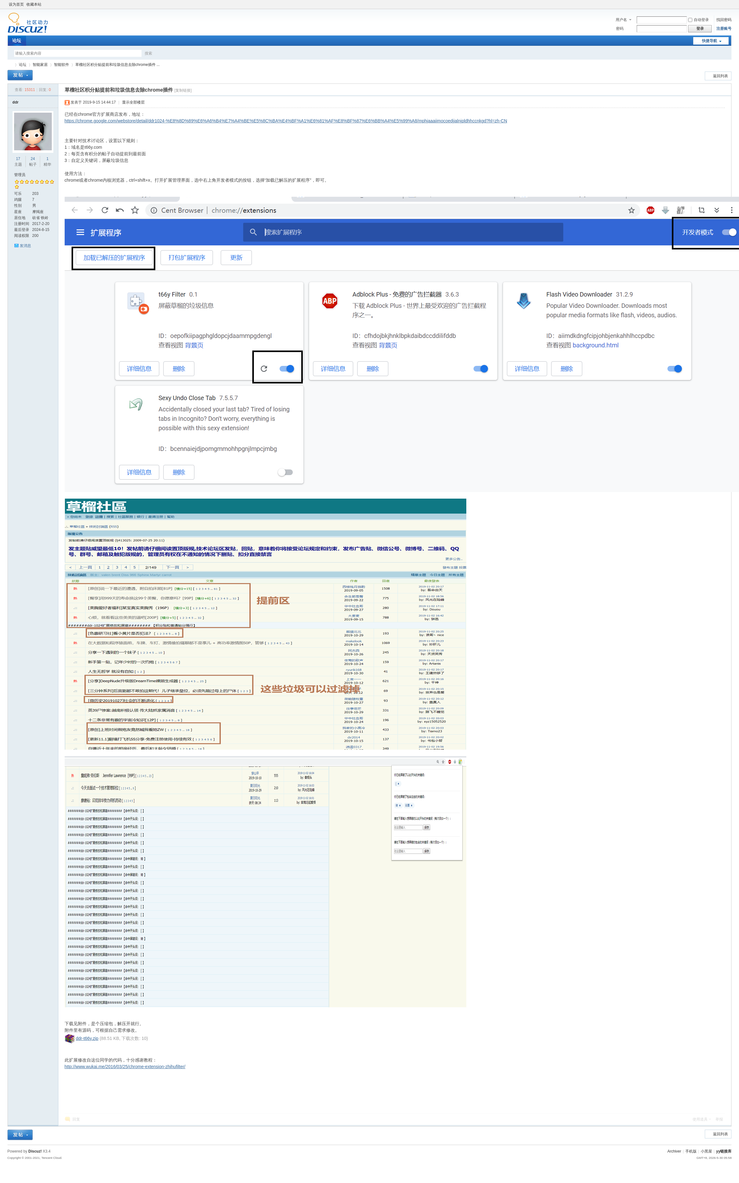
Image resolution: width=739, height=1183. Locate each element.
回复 (76, 1119)
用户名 (621, 20)
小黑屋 (706, 1151)
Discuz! (35, 1151)
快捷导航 (709, 41)
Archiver (674, 1151)
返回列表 (720, 76)
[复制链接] (183, 90)
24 (33, 159)
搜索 (148, 53)
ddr (16, 102)
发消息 (25, 246)
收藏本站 (33, 4)
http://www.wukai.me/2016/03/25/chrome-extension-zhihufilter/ (125, 1066)
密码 (620, 28)
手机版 (691, 1151)
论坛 (16, 40)
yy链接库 (10, 64)
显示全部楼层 (133, 102)
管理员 (19, 175)
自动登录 (698, 20)
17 (18, 159)
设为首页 (16, 4)
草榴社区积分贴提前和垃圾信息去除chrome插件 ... (117, 64)
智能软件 (61, 64)
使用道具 (700, 1119)
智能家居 (40, 64)
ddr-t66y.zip (87, 1038)
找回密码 (723, 20)
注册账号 (723, 28)
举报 (719, 1119)
